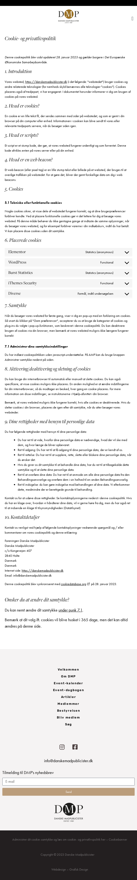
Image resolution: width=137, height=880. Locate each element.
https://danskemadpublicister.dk (46, 82)
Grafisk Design (78, 869)
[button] (132, 18)
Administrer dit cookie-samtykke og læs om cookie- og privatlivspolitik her (58, 839)
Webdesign (58, 869)
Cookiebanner (118, 839)
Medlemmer (68, 704)
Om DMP (68, 676)
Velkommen (68, 669)
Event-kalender (68, 683)
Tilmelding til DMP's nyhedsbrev (28, 772)
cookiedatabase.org (73, 584)
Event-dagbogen (68, 690)
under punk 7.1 (70, 610)
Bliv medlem (68, 717)
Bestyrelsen (68, 710)
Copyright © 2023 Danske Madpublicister (67, 854)
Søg (68, 724)
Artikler (68, 697)
